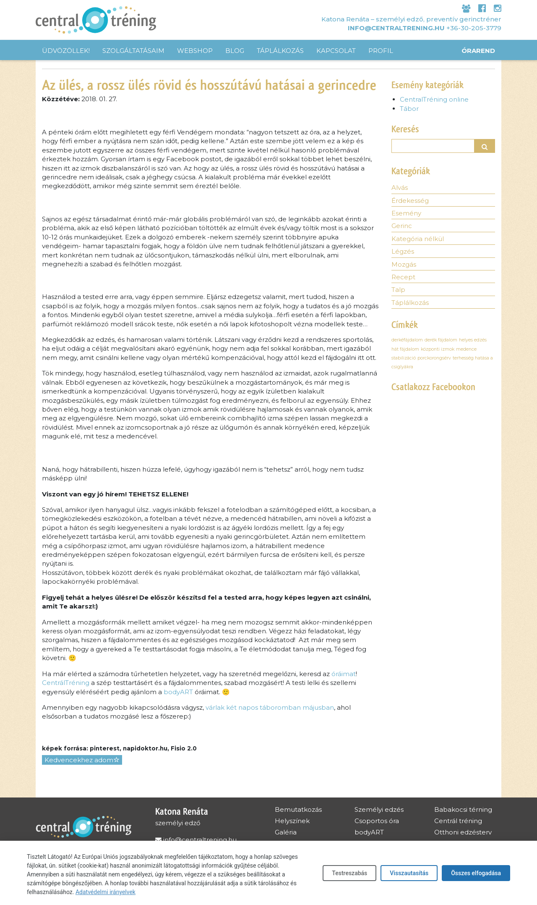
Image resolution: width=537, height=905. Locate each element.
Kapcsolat (336, 51)
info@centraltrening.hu (396, 28)
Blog (234, 51)
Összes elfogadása (476, 873)
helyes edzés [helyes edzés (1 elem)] (473, 340)
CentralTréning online (434, 99)
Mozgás (403, 264)
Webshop (195, 51)
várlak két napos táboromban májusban (270, 707)
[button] (484, 146)
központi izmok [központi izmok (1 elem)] (437, 349)
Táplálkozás (280, 51)
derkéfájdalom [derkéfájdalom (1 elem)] (407, 340)
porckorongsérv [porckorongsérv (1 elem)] (434, 358)
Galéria (286, 832)
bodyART (178, 692)
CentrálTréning (65, 683)
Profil (380, 51)
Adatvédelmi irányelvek (106, 892)
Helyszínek (292, 821)
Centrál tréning (458, 821)
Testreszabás (349, 873)
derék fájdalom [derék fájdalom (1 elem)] (441, 340)
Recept (403, 277)
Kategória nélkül (417, 239)
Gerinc (401, 226)
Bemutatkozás (298, 809)
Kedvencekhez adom (82, 760)
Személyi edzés (379, 809)
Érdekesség (410, 201)
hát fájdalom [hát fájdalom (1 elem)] (405, 349)
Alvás (399, 187)
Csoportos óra (377, 821)
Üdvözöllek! (66, 51)
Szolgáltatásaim (133, 51)
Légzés (402, 251)
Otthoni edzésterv (463, 832)
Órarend (478, 51)
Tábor (409, 109)
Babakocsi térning (463, 809)
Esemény (406, 213)
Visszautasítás (409, 873)
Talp (398, 290)
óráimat (343, 674)
